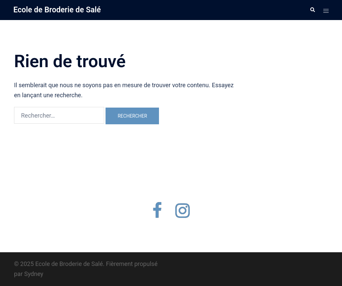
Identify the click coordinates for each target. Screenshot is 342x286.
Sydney (33, 273)
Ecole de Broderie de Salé (57, 9)
